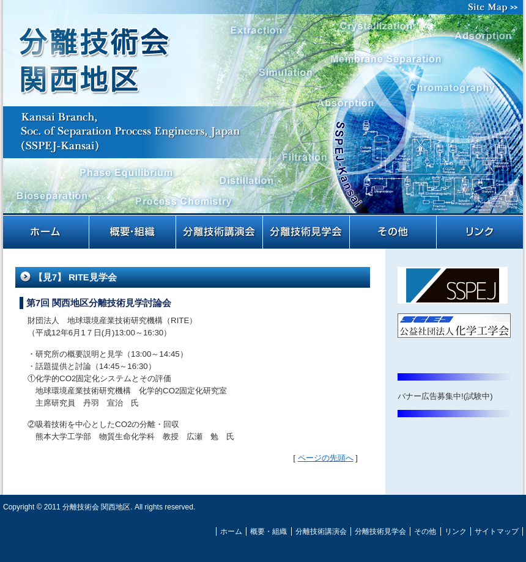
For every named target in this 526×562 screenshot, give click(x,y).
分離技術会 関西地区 (263, 115)
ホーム (46, 232)
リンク (480, 232)
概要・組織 (133, 232)
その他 (393, 232)
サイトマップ (495, 7)
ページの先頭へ (326, 457)
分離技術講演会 (220, 232)
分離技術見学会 (307, 232)
